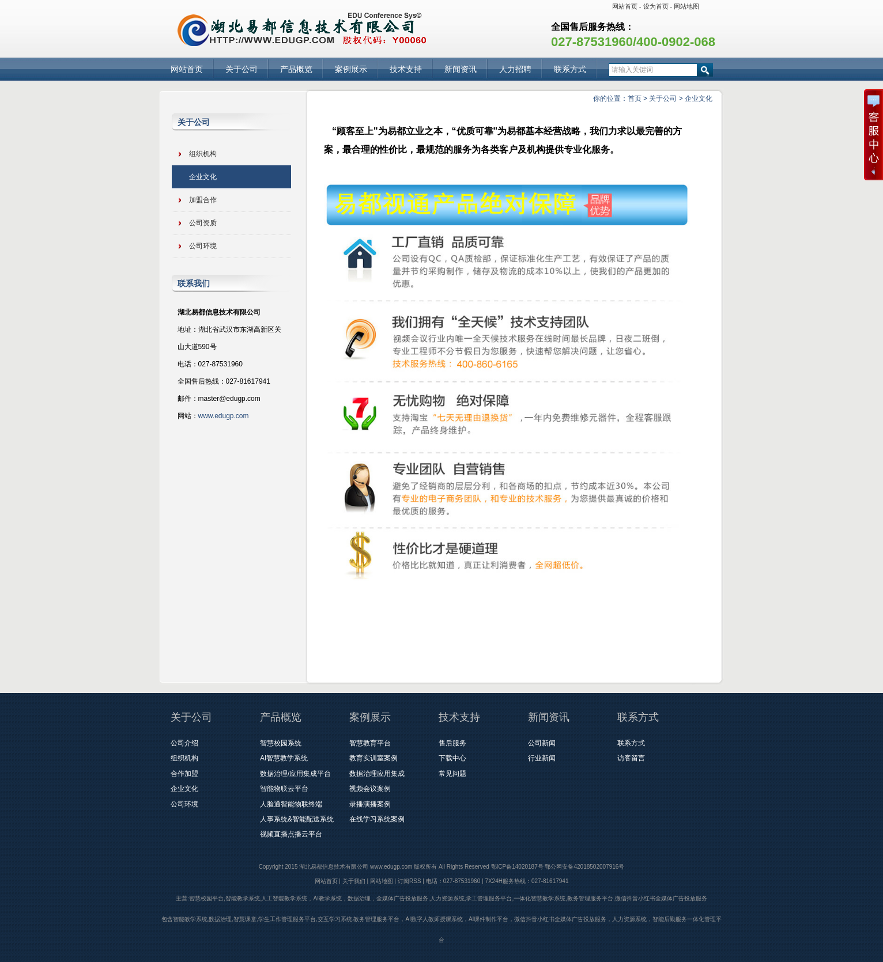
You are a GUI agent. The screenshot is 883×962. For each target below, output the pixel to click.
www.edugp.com (223, 416)
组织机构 (203, 154)
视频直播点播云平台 (291, 834)
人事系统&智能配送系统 (297, 819)
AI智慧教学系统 (284, 758)
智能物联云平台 (284, 789)
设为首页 (656, 6)
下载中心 (452, 758)
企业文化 (698, 98)
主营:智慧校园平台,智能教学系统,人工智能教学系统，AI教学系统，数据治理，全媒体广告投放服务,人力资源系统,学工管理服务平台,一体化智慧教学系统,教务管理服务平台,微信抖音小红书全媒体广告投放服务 (441, 898)
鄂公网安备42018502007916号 (584, 866)
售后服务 (452, 743)
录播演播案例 (370, 804)
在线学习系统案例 (377, 819)
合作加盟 (184, 774)
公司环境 (203, 246)
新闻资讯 (460, 69)
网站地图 (686, 6)
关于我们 (353, 881)
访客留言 (631, 758)
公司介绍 (184, 743)
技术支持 (406, 69)
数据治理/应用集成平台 (295, 774)
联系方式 (570, 69)
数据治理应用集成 (377, 774)
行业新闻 (542, 758)
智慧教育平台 (370, 743)
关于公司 (241, 69)
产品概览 (296, 69)
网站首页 (624, 6)
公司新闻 (542, 743)
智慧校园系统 (280, 743)
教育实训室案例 (373, 758)
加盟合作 (203, 200)
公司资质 (203, 223)
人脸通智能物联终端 (291, 804)
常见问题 (452, 774)
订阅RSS (409, 881)
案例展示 (351, 69)
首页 (635, 98)
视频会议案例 (370, 789)
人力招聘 (515, 69)
